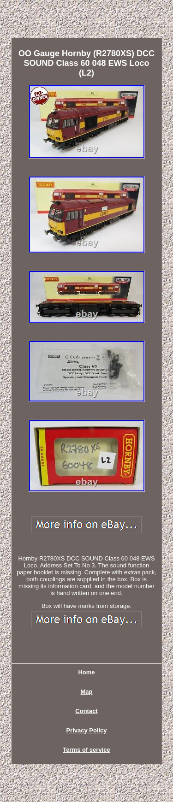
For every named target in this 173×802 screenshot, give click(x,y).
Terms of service (86, 749)
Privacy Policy (86, 730)
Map (87, 691)
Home (86, 672)
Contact (86, 711)
